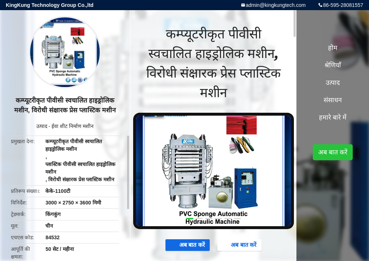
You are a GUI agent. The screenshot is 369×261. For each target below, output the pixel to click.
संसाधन (333, 100)
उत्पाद (41, 126)
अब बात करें (188, 244)
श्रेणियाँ (332, 65)
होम (332, 47)
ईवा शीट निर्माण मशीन (73, 126)
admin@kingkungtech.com (276, 5)
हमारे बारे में (333, 117)
